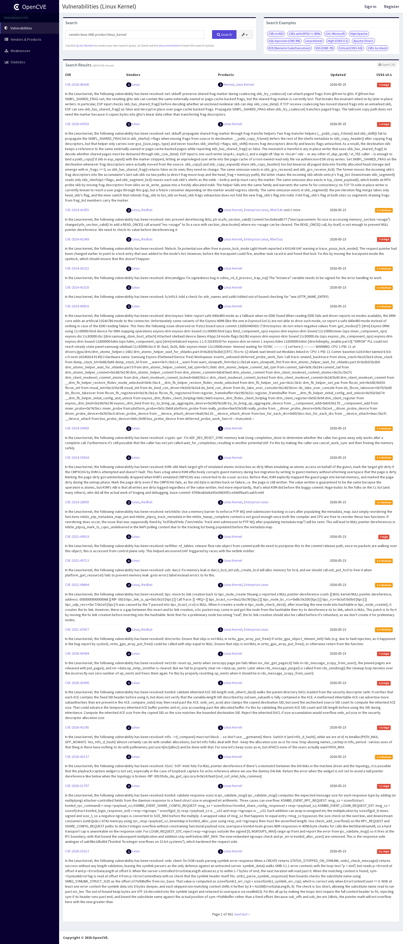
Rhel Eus (276, 239)
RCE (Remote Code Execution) (289, 48)
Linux (136, 84)
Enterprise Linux (256, 209)
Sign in (370, 6)
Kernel (229, 84)
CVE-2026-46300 (77, 84)
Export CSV (386, 64)
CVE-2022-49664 (77, 584)
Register (391, 6)
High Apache (359, 34)
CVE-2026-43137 (77, 756)
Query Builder (85, 45)
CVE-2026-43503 (77, 124)
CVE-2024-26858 (77, 502)
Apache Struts (363, 41)
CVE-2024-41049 (77, 239)
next (237, 914)
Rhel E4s (276, 209)
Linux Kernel (313, 41)
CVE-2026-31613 (77, 851)
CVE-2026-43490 (77, 682)
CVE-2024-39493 (77, 428)
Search (224, 34)
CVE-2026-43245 (77, 727)
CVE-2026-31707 (77, 785)
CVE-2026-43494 (77, 653)
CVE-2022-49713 (77, 560)
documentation (169, 45)
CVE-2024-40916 (77, 306)
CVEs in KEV (276, 34)
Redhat (146, 209)
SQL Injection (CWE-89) (284, 41)
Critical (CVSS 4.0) (350, 48)
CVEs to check (377, 48)
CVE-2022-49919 (77, 536)
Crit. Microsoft (335, 34)
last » (246, 914)
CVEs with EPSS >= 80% (304, 34)
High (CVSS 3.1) (338, 41)
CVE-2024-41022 (77, 268)
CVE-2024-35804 (77, 457)
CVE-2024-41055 (77, 209)
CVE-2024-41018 (77, 287)
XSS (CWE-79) (324, 48)
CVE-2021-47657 (77, 629)
